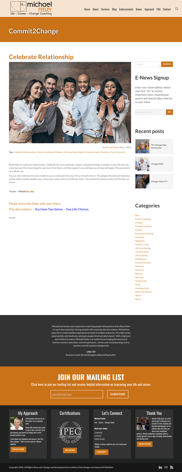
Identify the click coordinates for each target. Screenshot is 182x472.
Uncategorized (142, 288)
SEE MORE (70, 450)
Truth (137, 284)
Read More (18, 449)
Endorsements (126, 9)
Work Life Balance (143, 292)
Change (138, 222)
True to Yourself (117, 152)
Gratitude (49, 152)
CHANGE (98, 432)
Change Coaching (143, 226)
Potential (139, 270)
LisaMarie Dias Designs (80, 467)
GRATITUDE (100, 439)
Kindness (59, 152)
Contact (167, 9)
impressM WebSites (104, 467)
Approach (149, 9)
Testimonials (141, 281)
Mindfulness (141, 259)
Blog (114, 9)
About (96, 9)
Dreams (139, 230)
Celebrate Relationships (25, 152)
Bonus (139, 9)
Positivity (105, 152)
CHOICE (98, 436)
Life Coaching (70, 152)
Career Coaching (143, 219)
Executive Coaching (144, 233)
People (80, 152)
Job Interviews (142, 252)
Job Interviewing (143, 248)
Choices (40, 152)
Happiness (140, 241)
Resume (139, 273)
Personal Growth (92, 152)
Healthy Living (141, 244)
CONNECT (101, 452)
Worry (138, 295)
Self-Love (139, 277)
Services (105, 9)
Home (87, 9)
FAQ (159, 9)
